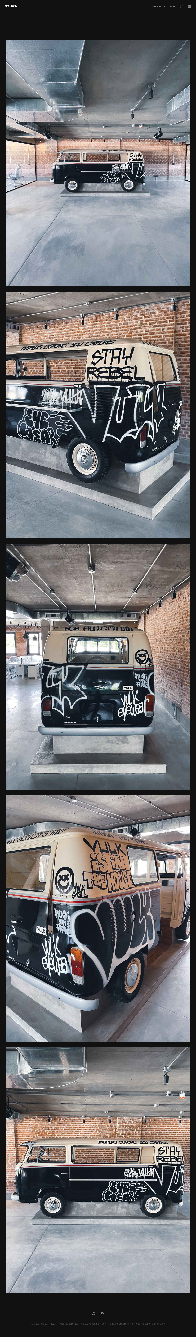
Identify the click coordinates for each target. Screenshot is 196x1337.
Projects (159, 6)
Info (173, 6)
